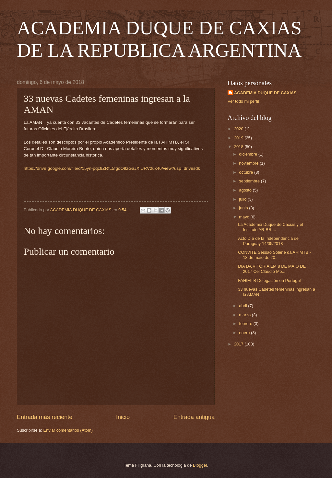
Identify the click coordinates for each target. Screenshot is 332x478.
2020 (239, 128)
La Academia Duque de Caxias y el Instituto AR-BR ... (270, 227)
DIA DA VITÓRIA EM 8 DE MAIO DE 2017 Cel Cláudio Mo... (272, 269)
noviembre (249, 163)
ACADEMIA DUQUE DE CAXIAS (265, 92)
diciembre (248, 154)
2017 (239, 344)
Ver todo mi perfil (243, 101)
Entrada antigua (194, 417)
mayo (244, 217)
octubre (246, 172)
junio (244, 207)
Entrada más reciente (44, 417)
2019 (239, 137)
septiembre (250, 181)
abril (243, 305)
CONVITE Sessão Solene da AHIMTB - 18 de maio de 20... (274, 255)
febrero (246, 323)
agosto (246, 190)
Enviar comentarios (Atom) (68, 430)
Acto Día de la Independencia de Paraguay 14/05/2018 (268, 241)
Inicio (123, 417)
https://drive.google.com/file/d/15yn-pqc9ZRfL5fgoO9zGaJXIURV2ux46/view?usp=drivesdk (112, 168)
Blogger (200, 465)
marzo (245, 314)
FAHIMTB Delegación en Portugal (269, 280)
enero (245, 332)
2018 (239, 146)
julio (243, 199)
